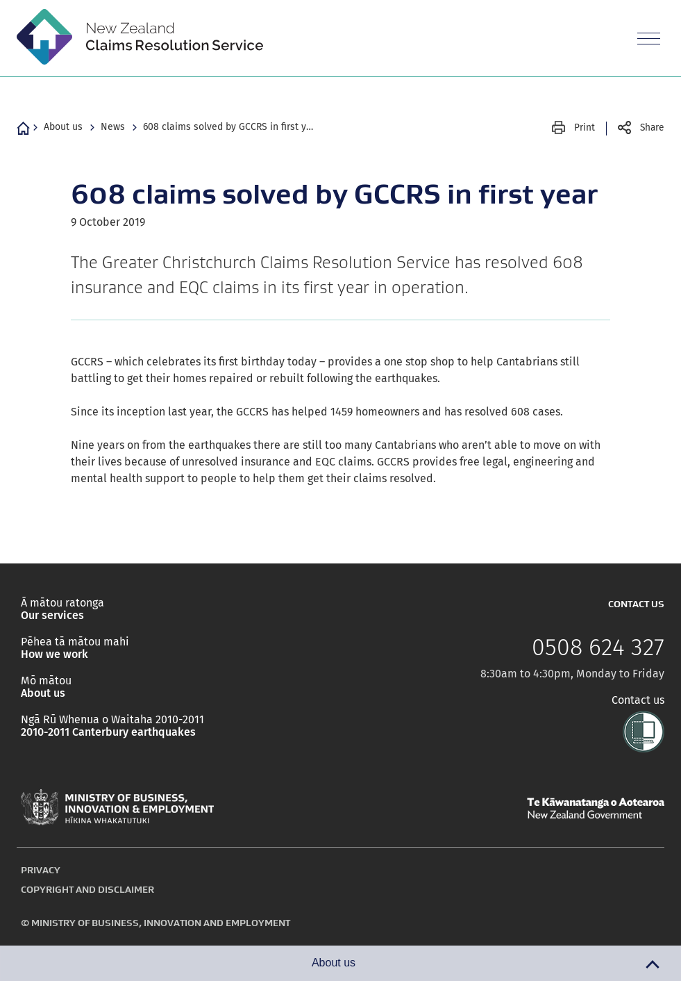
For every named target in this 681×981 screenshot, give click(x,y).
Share (652, 127)
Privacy (40, 870)
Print (584, 127)
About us (63, 127)
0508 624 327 (598, 647)
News (113, 127)
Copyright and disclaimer (87, 889)
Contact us (638, 700)
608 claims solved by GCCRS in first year (230, 127)
